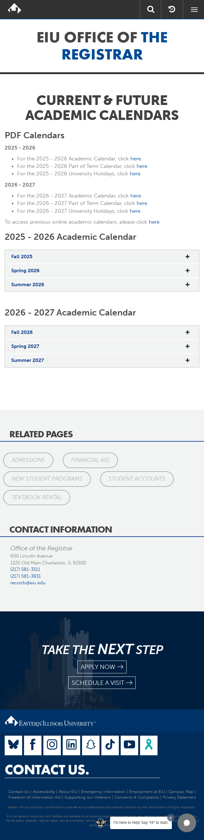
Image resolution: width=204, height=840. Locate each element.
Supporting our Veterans (88, 797)
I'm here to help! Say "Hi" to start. (141, 822)
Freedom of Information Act (34, 797)
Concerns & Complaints (136, 797)
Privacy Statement (179, 797)
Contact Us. (47, 770)
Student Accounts (137, 478)
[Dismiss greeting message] (171, 817)
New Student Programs (47, 478)
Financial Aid (90, 460)
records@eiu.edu (28, 583)
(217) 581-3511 (25, 569)
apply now (102, 667)
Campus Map (180, 791)
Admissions (28, 460)
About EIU (68, 791)
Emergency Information (103, 791)
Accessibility (44, 791)
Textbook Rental (37, 497)
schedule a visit (102, 683)
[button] (186, 823)
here (135, 158)
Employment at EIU (147, 791)
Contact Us (18, 791)
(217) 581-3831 (25, 576)
